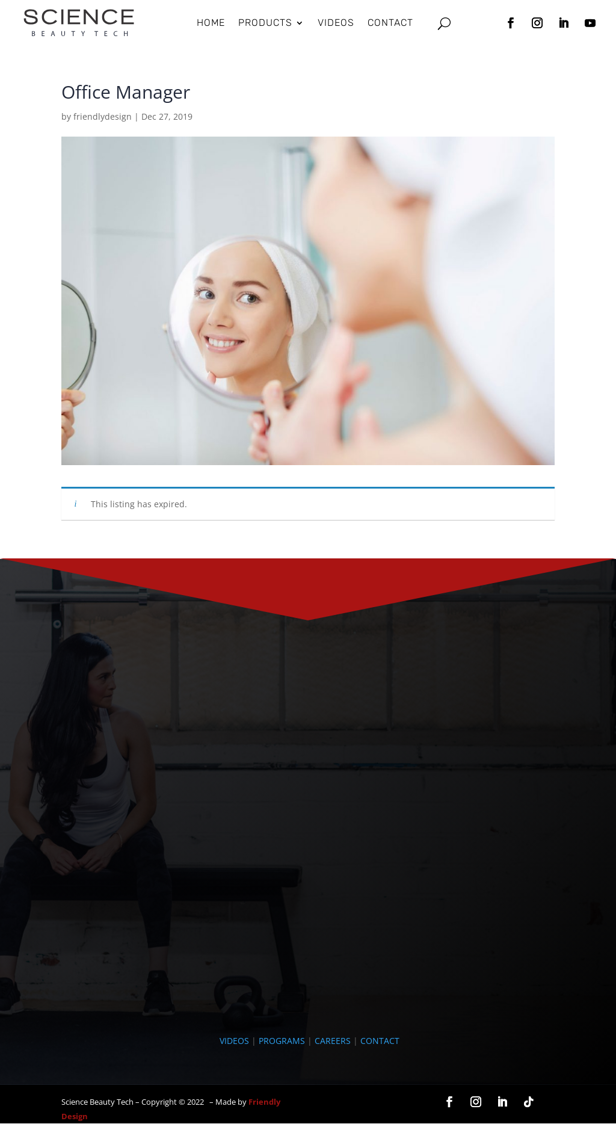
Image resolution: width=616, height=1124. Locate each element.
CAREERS (333, 1040)
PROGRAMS (282, 1040)
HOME (211, 22)
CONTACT (379, 1040)
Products (265, 22)
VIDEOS (234, 1040)
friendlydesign (102, 116)
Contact (390, 22)
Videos (336, 22)
